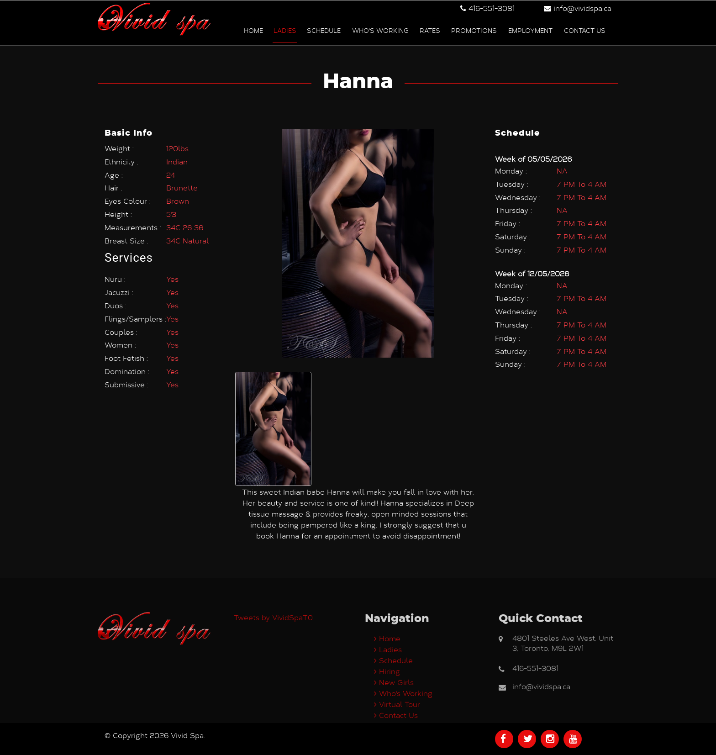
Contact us (584, 30)
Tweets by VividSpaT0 (273, 655)
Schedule (324, 30)
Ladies (285, 30)
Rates (430, 30)
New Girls (394, 720)
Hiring (387, 709)
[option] (273, 425)
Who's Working (380, 30)
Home (253, 30)
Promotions (474, 30)
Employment (530, 30)
